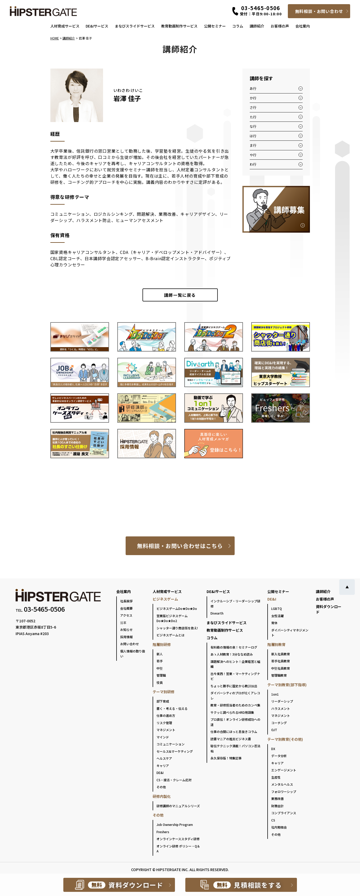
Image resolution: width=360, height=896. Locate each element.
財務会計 (277, 806)
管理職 (161, 675)
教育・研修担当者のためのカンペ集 (235, 705)
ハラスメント (280, 708)
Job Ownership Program (175, 824)
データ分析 (279, 755)
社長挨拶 (126, 601)
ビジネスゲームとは (171, 635)
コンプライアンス (283, 813)
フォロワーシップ (283, 791)
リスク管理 (164, 722)
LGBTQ (276, 608)
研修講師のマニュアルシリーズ (178, 806)
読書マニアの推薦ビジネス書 (230, 739)
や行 (253, 154)
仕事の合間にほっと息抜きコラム (233, 731)
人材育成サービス (64, 26)
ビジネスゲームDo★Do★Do (177, 608)
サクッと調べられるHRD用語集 (232, 712)
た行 (253, 116)
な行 (253, 126)
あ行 (253, 88)
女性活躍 (277, 616)
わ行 (253, 164)
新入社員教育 (280, 654)
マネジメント (166, 729)
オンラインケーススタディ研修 (178, 839)
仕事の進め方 (166, 715)
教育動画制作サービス (179, 26)
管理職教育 (279, 675)
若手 (160, 661)
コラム (237, 26)
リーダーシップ (282, 701)
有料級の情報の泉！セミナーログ (233, 647)
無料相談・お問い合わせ (319, 11)
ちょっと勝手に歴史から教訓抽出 (233, 686)
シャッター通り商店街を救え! (177, 628)
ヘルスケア (164, 758)
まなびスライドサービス (135, 26)
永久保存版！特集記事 (226, 758)
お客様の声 (280, 26)
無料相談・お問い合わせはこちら (180, 546)
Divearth (216, 613)
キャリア (163, 765)
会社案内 (302, 26)
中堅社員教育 (280, 668)
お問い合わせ (129, 644)
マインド (163, 737)
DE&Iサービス (97, 26)
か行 (253, 98)
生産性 (276, 777)
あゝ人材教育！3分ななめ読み (231, 654)
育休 (274, 623)
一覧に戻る (180, 295)
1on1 (275, 694)
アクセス (126, 615)
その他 (161, 787)
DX (273, 748)
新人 (160, 654)
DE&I (160, 772)
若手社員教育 (280, 661)
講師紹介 (257, 26)
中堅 (160, 668)
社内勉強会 (279, 827)
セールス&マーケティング (175, 751)
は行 (253, 135)
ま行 (253, 145)
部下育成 (163, 701)
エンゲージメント (283, 770)
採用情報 (126, 637)
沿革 (123, 622)
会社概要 (126, 608)
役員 (160, 682)
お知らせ (126, 629)
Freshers (163, 832)
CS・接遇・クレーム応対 (174, 780)
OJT (274, 729)
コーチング (279, 722)
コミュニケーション (171, 744)
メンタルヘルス (282, 784)
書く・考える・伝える (172, 708)
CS (273, 820)
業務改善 (277, 798)
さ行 (253, 107)
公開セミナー (215, 26)
